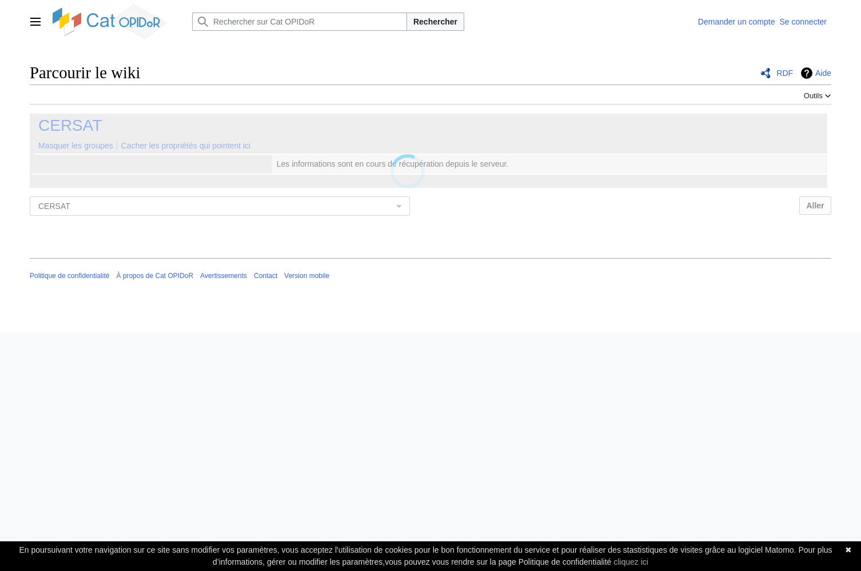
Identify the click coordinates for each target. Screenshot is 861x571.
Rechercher (435, 21)
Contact (265, 276)
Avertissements (223, 276)
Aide (823, 73)
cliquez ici (630, 561)
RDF (784, 73)
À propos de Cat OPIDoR (154, 276)
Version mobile (306, 276)
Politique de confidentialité (69, 276)
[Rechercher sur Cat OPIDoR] (299, 22)
